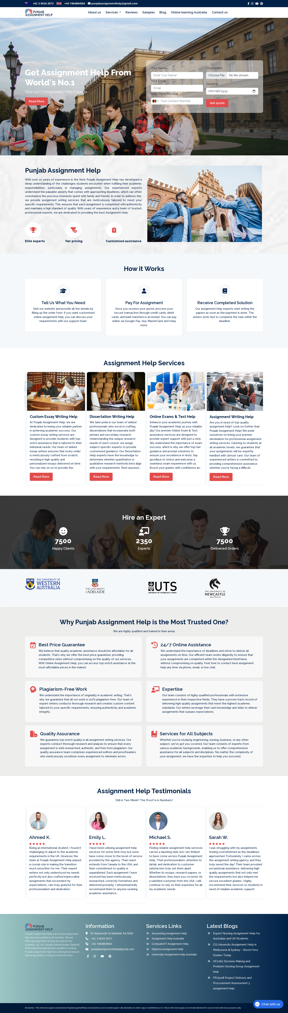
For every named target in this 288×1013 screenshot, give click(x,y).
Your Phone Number (164, 94)
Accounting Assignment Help (169, 933)
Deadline (212, 84)
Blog (162, 12)
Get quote (217, 103)
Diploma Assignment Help (167, 949)
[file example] (232, 75)
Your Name (158, 68)
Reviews (132, 12)
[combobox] (155, 101)
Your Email (158, 81)
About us (94, 12)
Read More (36, 101)
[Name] (177, 101)
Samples (148, 12)
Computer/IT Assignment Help (170, 943)
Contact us (220, 12)
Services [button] (112, 12)
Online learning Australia (189, 12)
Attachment (214, 68)
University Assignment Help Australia (174, 954)
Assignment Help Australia (168, 938)
